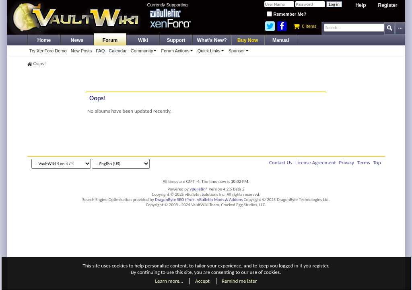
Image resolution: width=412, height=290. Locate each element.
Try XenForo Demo (48, 50)
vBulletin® (199, 189)
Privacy (346, 163)
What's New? (212, 40)
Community (145, 51)
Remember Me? (286, 14)
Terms (363, 163)
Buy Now (247, 40)
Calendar (118, 50)
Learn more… (169, 281)
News (77, 40)
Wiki (143, 40)
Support (176, 40)
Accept (202, 281)
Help (360, 5)
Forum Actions (178, 51)
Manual (280, 40)
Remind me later (239, 281)
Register (387, 5)
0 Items (304, 26)
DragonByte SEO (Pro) (174, 199)
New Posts (81, 50)
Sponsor (240, 51)
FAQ (100, 50)
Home (44, 40)
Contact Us (280, 163)
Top (377, 163)
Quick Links (212, 51)
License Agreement (315, 163)
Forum (110, 40)
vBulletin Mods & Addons (220, 199)
